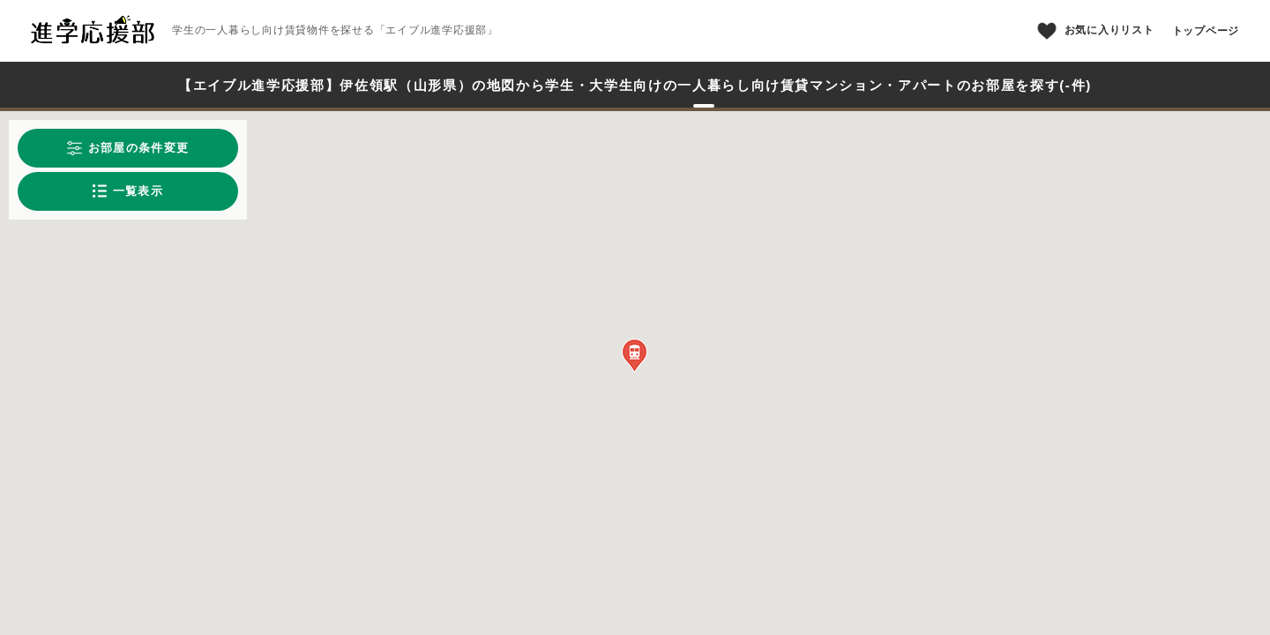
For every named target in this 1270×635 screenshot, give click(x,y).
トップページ (1206, 31)
